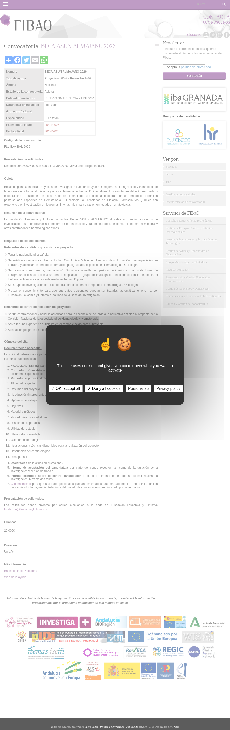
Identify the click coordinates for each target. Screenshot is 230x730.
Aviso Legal (91, 726)
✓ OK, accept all (65, 388)
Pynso (175, 726)
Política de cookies (136, 726)
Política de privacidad (112, 726)
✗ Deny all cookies (104, 388)
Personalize (138, 388)
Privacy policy (168, 388)
